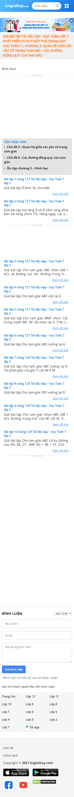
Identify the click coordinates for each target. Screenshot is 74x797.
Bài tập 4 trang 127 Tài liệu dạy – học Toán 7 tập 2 (34, 289)
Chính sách (10, 755)
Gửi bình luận (14, 669)
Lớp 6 (30, 712)
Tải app (32, 727)
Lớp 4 (6, 719)
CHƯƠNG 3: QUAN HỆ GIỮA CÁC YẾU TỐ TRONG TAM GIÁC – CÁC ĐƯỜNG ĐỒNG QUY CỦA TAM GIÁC (37, 51)
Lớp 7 (6, 712)
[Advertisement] (37, 107)
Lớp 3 (30, 719)
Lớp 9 (30, 704)
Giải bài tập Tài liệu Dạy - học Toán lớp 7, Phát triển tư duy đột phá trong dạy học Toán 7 (36, 41)
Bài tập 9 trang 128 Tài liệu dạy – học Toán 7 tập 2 (34, 408)
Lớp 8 (53, 704)
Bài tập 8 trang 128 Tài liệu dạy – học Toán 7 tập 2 (34, 385)
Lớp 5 (53, 712)
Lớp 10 (6, 704)
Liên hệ (8, 748)
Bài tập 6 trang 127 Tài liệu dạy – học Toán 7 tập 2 (34, 337)
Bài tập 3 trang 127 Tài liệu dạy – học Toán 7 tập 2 (34, 263)
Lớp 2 (53, 719)
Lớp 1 (6, 727)
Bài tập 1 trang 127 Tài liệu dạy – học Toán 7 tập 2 (34, 181)
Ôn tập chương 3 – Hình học (26, 168)
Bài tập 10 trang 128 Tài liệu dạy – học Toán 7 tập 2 (35, 434)
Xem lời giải (60, 194)
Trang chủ (8, 696)
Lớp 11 (54, 696)
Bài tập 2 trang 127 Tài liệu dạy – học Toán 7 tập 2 (34, 203)
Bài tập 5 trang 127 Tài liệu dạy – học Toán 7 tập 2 (34, 311)
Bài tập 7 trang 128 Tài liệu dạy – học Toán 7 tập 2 (34, 359)
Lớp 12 (30, 696)
